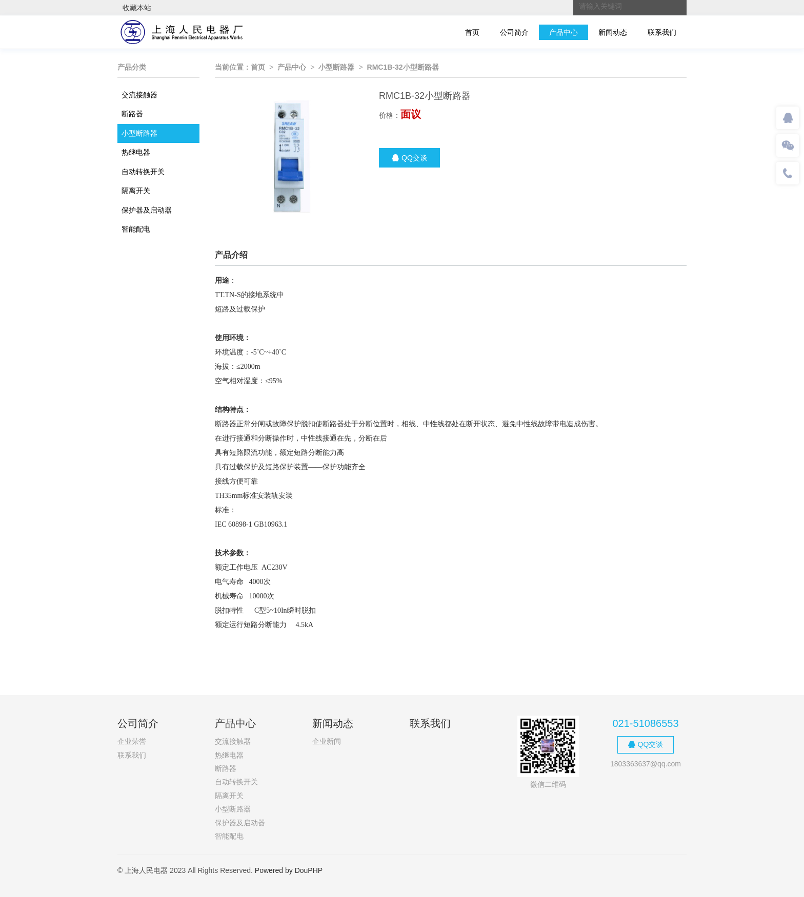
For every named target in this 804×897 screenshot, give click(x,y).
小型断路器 (139, 133)
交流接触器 (139, 95)
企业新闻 (326, 741)
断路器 (132, 114)
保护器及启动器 (147, 210)
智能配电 (136, 229)
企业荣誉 (131, 741)
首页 (472, 32)
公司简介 (514, 32)
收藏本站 (137, 8)
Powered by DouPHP (289, 870)
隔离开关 (136, 190)
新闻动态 (612, 32)
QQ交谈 (409, 158)
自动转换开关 (143, 172)
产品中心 (563, 32)
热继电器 (136, 152)
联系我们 (662, 32)
